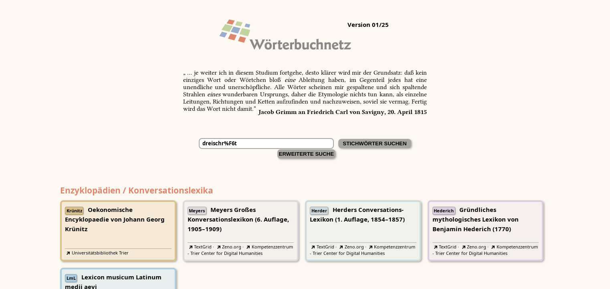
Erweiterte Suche (306, 154)
